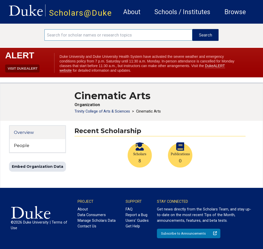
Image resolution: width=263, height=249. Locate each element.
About (131, 12)
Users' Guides (137, 220)
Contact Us (87, 226)
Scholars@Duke (80, 13)
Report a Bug (136, 215)
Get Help (133, 226)
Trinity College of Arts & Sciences (102, 111)
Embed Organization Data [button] (37, 166)
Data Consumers (92, 215)
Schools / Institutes (182, 12)
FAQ (129, 209)
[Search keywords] (118, 35)
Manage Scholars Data (97, 220)
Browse (235, 12)
